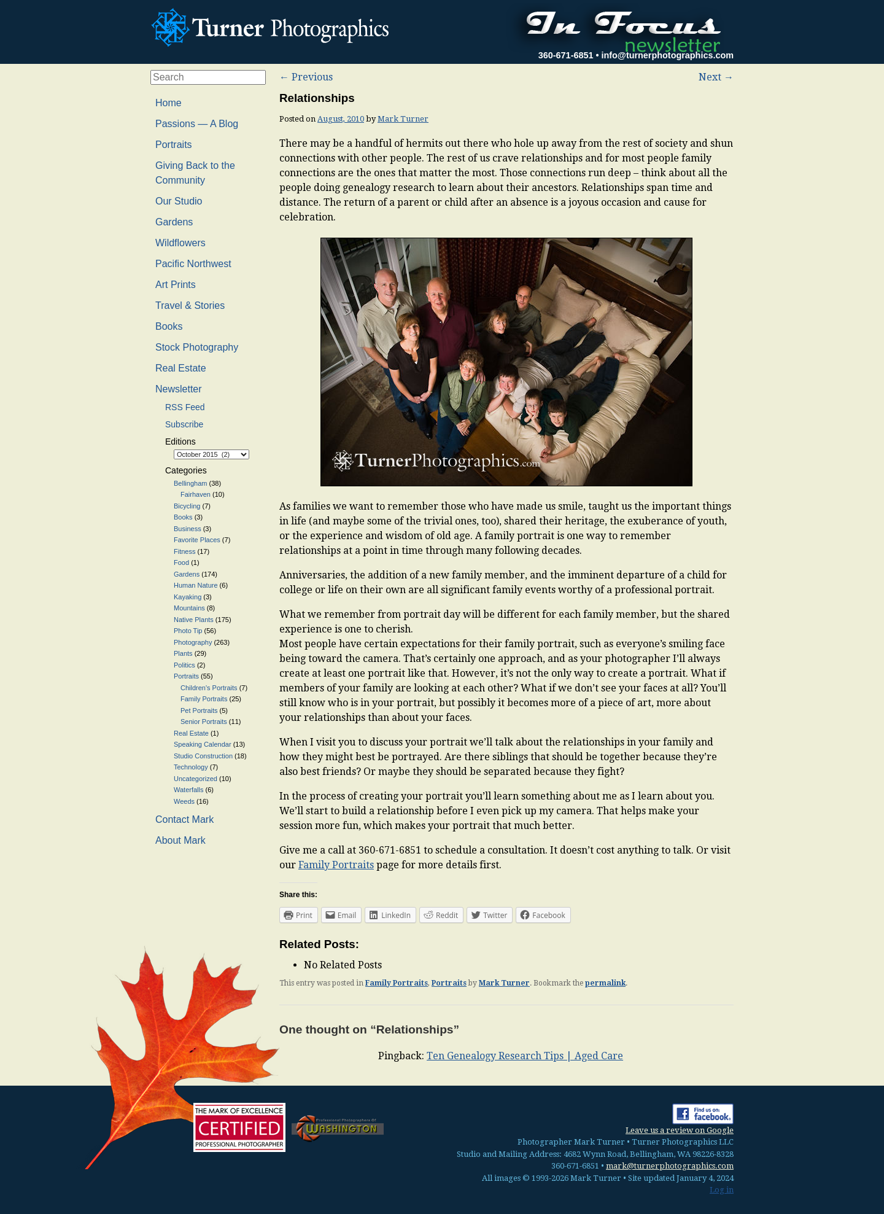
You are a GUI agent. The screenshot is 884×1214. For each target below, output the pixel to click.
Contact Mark (184, 819)
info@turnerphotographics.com (667, 55)
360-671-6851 (566, 55)
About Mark (180, 840)
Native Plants (194, 619)
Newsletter (178, 389)
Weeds (184, 801)
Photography (193, 642)
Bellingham (190, 483)
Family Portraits (336, 865)
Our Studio (178, 201)
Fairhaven (195, 494)
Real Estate (180, 368)
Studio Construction (203, 756)
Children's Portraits (209, 687)
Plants (183, 653)
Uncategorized (195, 778)
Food (181, 562)
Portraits (449, 983)
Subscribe (184, 424)
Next (716, 77)
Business (187, 528)
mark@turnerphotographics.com (670, 1165)
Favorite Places (197, 539)
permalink (605, 983)
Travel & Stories (190, 305)
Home (168, 103)
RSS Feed (185, 407)
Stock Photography (196, 347)
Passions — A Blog (196, 124)
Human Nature (196, 585)
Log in (722, 1189)
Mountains (189, 608)
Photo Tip (188, 630)
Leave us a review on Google (680, 1130)
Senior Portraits (203, 721)
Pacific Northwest (193, 264)
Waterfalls (189, 789)
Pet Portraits (199, 710)
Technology (191, 767)
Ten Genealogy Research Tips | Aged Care (525, 1056)
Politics (184, 665)
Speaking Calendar (202, 744)
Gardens (174, 222)
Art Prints (175, 284)
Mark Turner (403, 118)
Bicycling (187, 506)
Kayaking (187, 597)
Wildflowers (180, 243)
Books (168, 326)
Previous (306, 77)
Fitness (184, 551)
